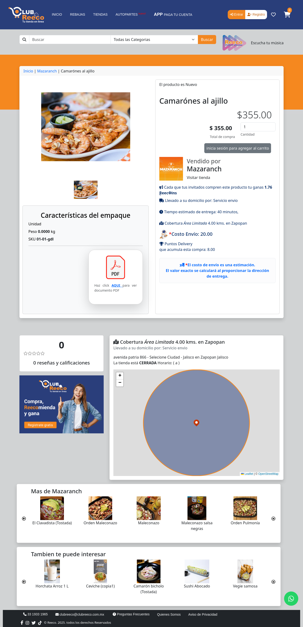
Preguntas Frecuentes (131, 614)
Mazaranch (47, 71)
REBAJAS (77, 14)
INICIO (57, 14)
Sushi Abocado (197, 586)
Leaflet (247, 474)
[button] (287, 14)
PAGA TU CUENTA (173, 14)
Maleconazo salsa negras (197, 525)
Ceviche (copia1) (100, 586)
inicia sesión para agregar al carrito (237, 148)
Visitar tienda (217, 168)
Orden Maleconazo (100, 522)
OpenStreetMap (268, 474)
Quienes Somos (169, 614)
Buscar (207, 39)
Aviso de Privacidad (202, 614)
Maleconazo (148, 522)
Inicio (28, 71)
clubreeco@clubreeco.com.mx (79, 614)
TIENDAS (100, 14)
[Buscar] (70, 39)
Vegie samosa (245, 586)
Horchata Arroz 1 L (52, 586)
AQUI (116, 285)
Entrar (236, 14)
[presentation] (24, 518)
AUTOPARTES (131, 14)
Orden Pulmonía (245, 522)
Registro (256, 14)
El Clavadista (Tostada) (52, 522)
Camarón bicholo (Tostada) (149, 588)
